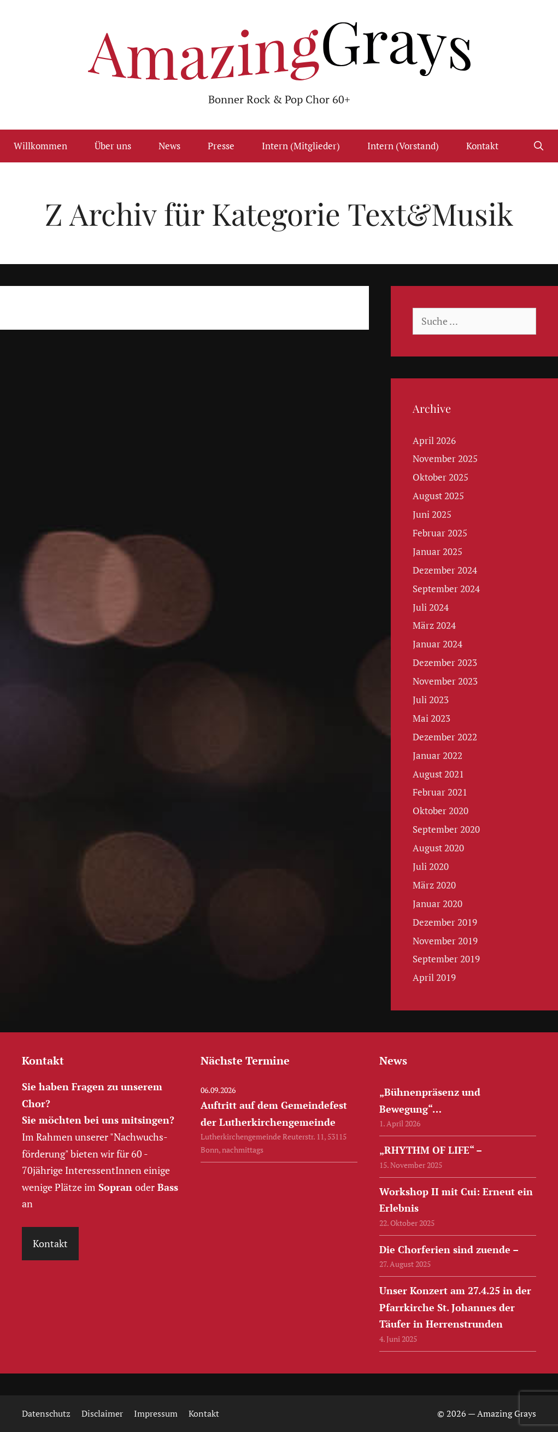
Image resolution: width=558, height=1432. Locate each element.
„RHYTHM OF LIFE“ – (430, 1149)
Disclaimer (102, 1413)
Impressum (156, 1413)
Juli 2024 (431, 607)
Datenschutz (46, 1413)
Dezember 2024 (445, 570)
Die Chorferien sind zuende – (449, 1249)
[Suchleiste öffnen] (538, 146)
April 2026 (434, 440)
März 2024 (434, 625)
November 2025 (445, 458)
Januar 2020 (437, 903)
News (169, 145)
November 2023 (445, 681)
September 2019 (446, 958)
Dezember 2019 (445, 922)
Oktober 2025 (440, 477)
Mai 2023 (431, 718)
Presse (221, 145)
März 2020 (434, 885)
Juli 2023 (431, 699)
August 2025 (438, 495)
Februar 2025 (440, 533)
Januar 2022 (437, 755)
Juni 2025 (432, 514)
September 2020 (446, 829)
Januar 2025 (437, 551)
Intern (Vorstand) (403, 145)
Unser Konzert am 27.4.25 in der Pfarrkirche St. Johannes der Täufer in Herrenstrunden (455, 1307)
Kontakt (482, 145)
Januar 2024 (437, 644)
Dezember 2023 (445, 662)
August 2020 (438, 847)
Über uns (113, 145)
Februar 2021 (440, 792)
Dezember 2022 (445, 736)
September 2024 (446, 588)
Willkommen (40, 145)
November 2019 (445, 940)
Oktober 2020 (440, 810)
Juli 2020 (431, 866)
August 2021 (438, 774)
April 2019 (434, 977)
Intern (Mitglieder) (301, 145)
